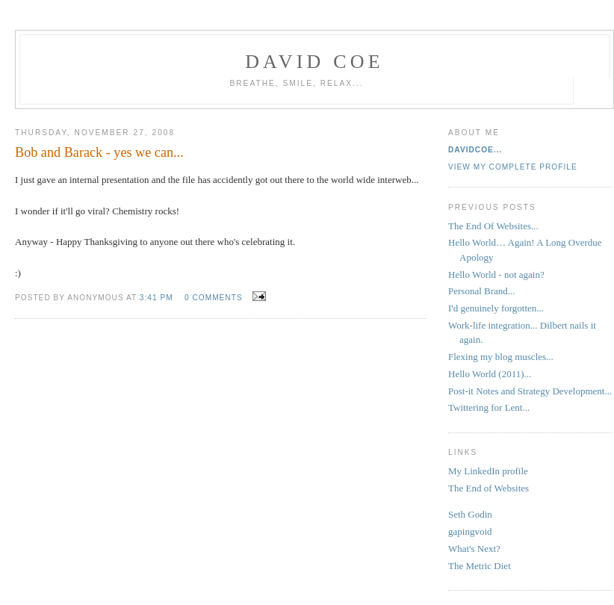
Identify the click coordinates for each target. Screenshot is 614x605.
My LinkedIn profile (488, 471)
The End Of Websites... (493, 226)
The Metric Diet (479, 565)
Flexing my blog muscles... (500, 356)
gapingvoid (470, 531)
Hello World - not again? (496, 274)
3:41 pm (156, 298)
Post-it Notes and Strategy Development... (530, 391)
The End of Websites (488, 488)
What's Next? (474, 548)
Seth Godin (470, 514)
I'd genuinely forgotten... (496, 308)
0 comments (213, 298)
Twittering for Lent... (489, 407)
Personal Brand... (481, 291)
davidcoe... (475, 150)
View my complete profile (512, 167)
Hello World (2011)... (489, 373)
